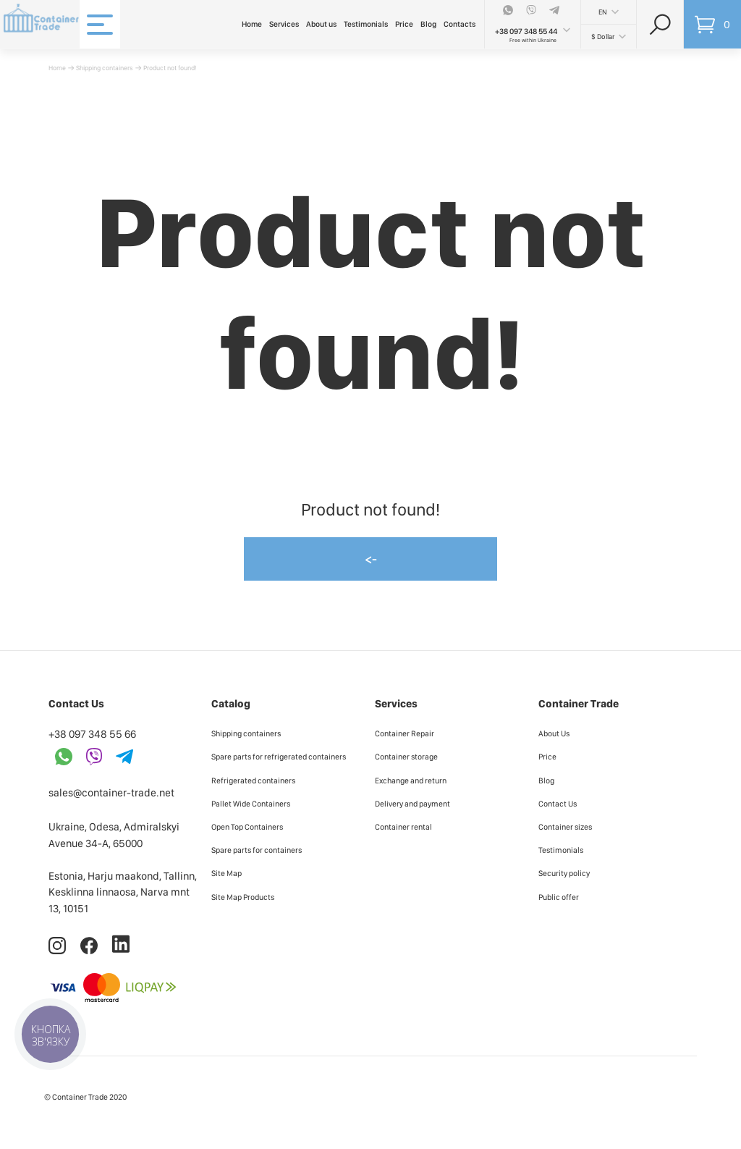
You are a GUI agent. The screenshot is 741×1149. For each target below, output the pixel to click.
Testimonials (366, 24)
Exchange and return (410, 780)
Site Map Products (242, 897)
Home (252, 24)
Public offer (558, 897)
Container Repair (404, 733)
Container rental (403, 827)
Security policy (564, 873)
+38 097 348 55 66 (92, 734)
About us (321, 24)
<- (371, 558)
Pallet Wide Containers (250, 804)
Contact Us (557, 804)
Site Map (226, 873)
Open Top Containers (247, 827)
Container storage (406, 757)
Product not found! (169, 68)
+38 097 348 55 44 (526, 31)
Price (404, 24)
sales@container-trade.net (111, 792)
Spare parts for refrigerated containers (278, 757)
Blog (428, 24)
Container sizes (565, 827)
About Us (553, 733)
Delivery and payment (412, 804)
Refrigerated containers (253, 780)
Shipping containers (104, 68)
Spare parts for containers (256, 850)
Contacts (459, 24)
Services (284, 24)
